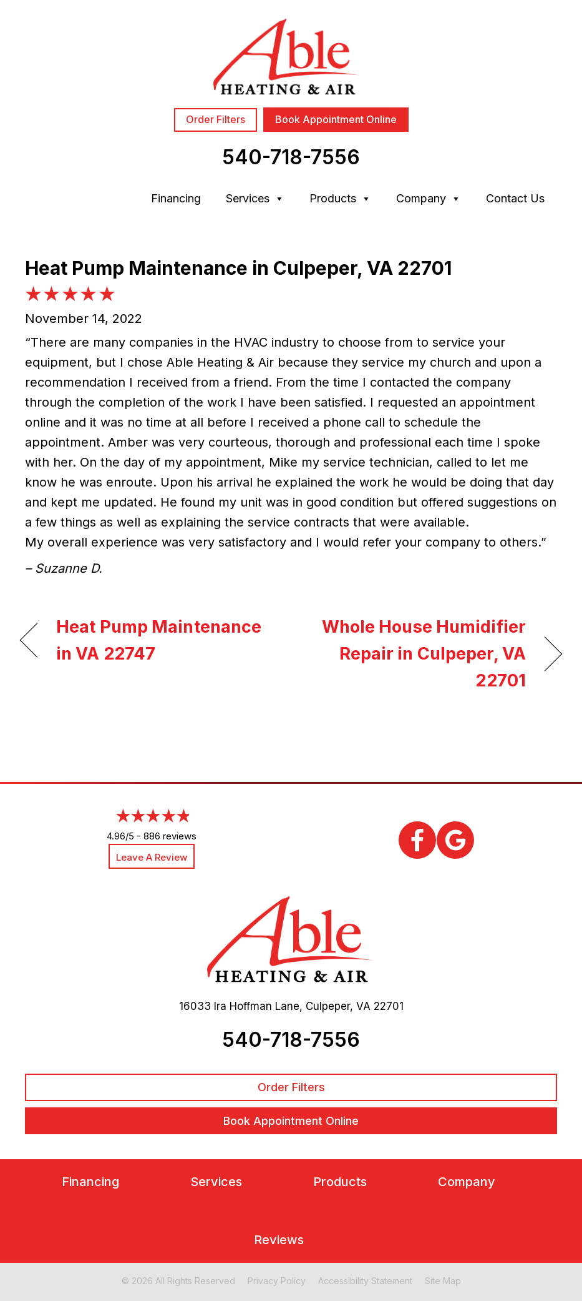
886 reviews (169, 836)
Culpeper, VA (338, 1006)
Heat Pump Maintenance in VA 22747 (158, 640)
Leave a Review (151, 857)
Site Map (443, 1280)
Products (340, 198)
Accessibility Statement (365, 1280)
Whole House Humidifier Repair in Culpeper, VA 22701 (416, 653)
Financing (176, 198)
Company (428, 198)
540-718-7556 (291, 157)
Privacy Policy (277, 1280)
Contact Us (515, 198)
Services (255, 198)
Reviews (279, 1240)
